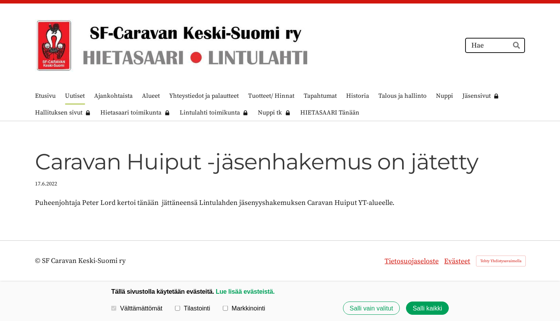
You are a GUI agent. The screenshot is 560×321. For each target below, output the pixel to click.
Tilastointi (192, 308)
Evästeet (457, 261)
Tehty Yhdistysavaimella (501, 261)
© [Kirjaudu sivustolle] (38, 260)
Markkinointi (244, 308)
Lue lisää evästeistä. (245, 291)
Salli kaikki (427, 308)
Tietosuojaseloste (412, 261)
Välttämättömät (137, 308)
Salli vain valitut (371, 308)
